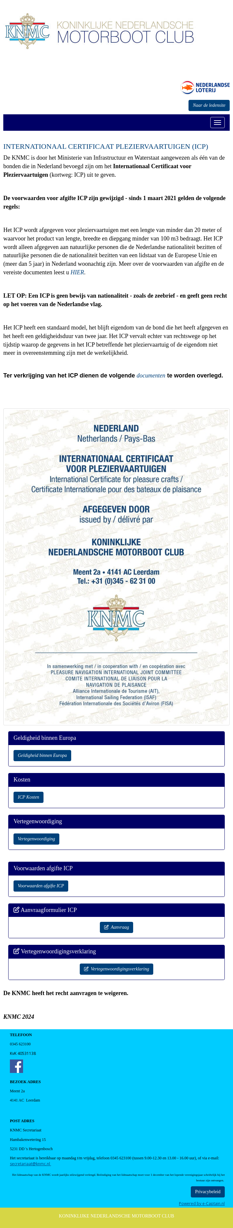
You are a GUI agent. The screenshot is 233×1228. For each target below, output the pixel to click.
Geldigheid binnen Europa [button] (42, 755)
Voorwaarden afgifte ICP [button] (41, 885)
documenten (150, 375)
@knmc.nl (30, 1164)
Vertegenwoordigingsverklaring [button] (116, 968)
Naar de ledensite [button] (209, 105)
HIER (77, 272)
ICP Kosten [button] (28, 797)
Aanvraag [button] (116, 927)
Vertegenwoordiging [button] (36, 838)
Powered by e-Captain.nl (202, 1203)
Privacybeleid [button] (207, 1191)
